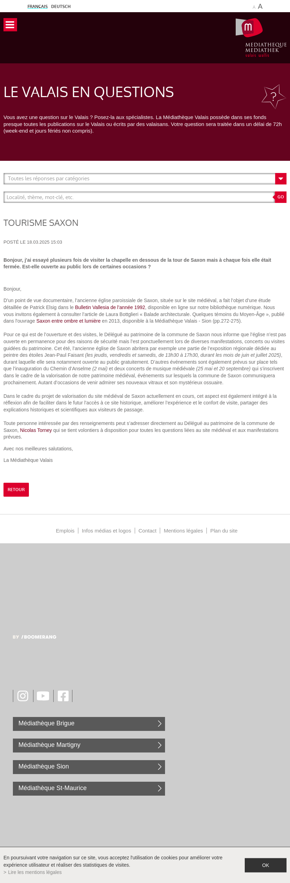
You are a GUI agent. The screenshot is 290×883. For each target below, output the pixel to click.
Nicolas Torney (36, 430)
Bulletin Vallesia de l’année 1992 (110, 307)
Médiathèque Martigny (49, 744)
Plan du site (223, 531)
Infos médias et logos (106, 531)
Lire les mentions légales (35, 872)
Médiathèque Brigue (46, 723)
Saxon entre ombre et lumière (69, 321)
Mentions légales (183, 531)
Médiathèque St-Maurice (52, 788)
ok (265, 865)
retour (16, 489)
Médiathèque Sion (43, 766)
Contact (148, 531)
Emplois (65, 531)
